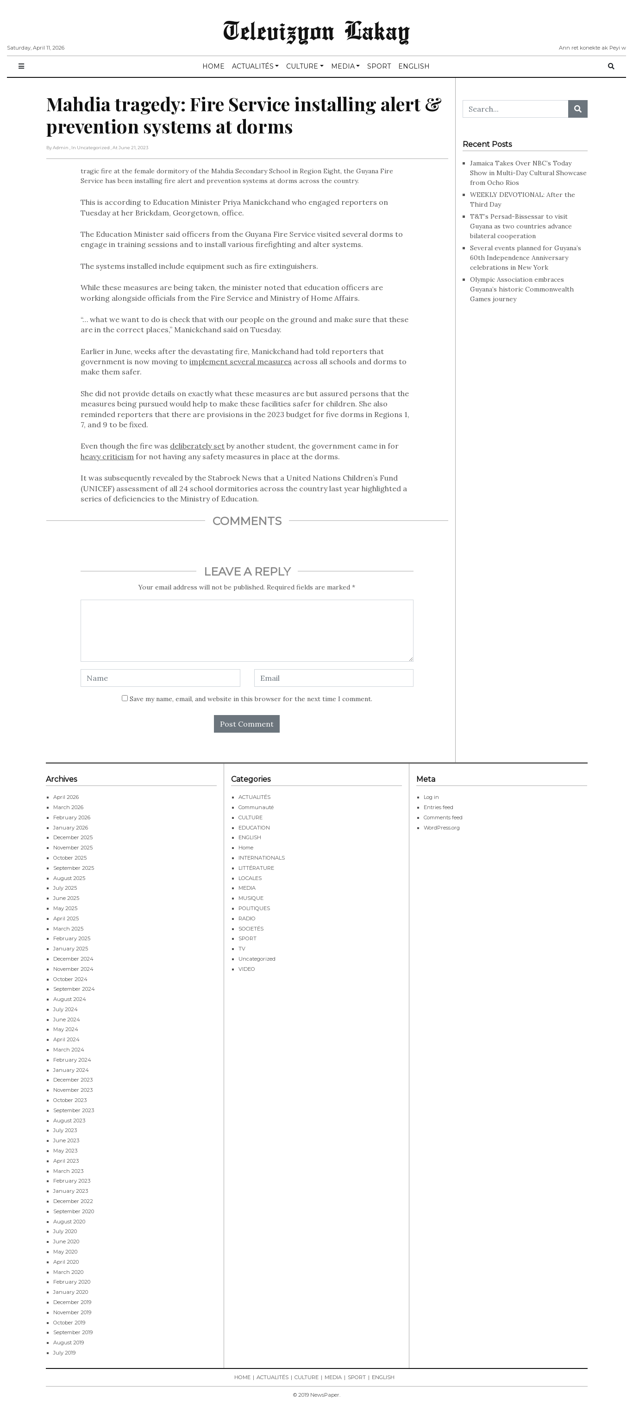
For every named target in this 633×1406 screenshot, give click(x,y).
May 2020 (65, 1251)
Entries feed (438, 807)
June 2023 (66, 1140)
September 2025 (73, 868)
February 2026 (71, 817)
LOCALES (250, 878)
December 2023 (73, 1080)
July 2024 (65, 1009)
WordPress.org (442, 827)
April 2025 (66, 918)
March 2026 (68, 807)
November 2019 (72, 1312)
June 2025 (66, 898)
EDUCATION (254, 827)
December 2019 (72, 1302)
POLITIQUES (254, 908)
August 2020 (69, 1221)
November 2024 (73, 969)
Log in (431, 797)
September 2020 (73, 1211)
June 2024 (66, 1019)
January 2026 (70, 827)
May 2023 (65, 1150)
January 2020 (70, 1292)
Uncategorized (257, 959)
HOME (213, 66)
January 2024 (71, 1070)
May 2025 (65, 908)
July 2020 (65, 1231)
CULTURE (302, 66)
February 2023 (71, 1181)
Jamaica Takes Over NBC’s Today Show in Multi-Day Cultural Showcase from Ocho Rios (528, 173)
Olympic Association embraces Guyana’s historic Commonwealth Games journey (522, 289)
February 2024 (72, 1060)
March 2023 (68, 1171)
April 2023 (66, 1161)
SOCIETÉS (250, 928)
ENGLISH (414, 66)
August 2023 (69, 1120)
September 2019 (73, 1332)
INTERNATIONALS (261, 858)
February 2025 (71, 938)
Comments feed (443, 817)
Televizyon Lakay (316, 29)
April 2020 (66, 1262)
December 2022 (73, 1201)
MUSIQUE (250, 898)
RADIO (247, 918)
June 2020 (66, 1241)
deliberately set (197, 445)
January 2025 (70, 948)
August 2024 (69, 999)
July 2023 (65, 1130)
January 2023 (70, 1191)
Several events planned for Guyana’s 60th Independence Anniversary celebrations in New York (525, 258)
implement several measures (240, 361)
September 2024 (74, 989)
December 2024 (73, 959)
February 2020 (71, 1282)
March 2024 (68, 1049)
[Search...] (516, 109)
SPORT (379, 66)
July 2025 (65, 888)
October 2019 (69, 1322)
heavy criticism (107, 456)
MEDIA (343, 66)
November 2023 (73, 1090)
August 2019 (68, 1342)
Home (245, 847)
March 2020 (68, 1272)
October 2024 (70, 979)
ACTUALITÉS (253, 66)
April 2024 (66, 1039)
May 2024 (65, 1029)
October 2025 (70, 858)
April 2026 (66, 797)
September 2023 (73, 1110)
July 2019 (64, 1352)
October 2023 (70, 1100)
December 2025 (73, 837)
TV (241, 948)
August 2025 (69, 878)
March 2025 (68, 928)
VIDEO (246, 969)
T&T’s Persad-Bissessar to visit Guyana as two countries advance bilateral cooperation (521, 226)
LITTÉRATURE (256, 868)
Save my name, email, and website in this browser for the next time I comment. (251, 699)
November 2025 (73, 847)
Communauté (256, 807)
